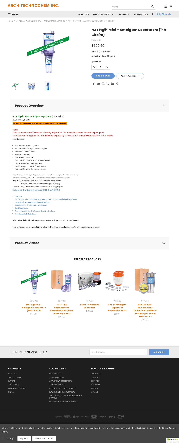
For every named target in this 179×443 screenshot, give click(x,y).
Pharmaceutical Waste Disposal (63, 402)
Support (124, 14)
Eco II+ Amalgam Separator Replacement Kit (117, 308)
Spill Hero (95, 385)
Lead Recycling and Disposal (62, 392)
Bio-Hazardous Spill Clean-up (62, 389)
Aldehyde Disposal (57, 385)
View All (94, 392)
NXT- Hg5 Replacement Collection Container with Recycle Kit (61, 309)
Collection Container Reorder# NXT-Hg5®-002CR (36, 190)
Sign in (11, 389)
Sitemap (11, 392)
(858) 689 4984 (163, 14)
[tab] (89, 106)
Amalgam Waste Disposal (60, 381)
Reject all (24, 438)
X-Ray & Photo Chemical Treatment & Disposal (65, 397)
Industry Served (103, 14)
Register (21, 389)
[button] (172, 440)
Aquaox (94, 389)
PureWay (95, 378)
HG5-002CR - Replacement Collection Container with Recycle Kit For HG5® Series (145, 311)
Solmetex (95, 381)
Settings (9, 438)
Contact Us (141, 14)
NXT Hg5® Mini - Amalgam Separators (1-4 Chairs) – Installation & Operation (46, 200)
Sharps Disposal (56, 378)
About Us (83, 14)
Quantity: (96, 61)
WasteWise (96, 374)
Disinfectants (55, 374)
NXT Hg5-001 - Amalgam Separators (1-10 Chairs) (34, 308)
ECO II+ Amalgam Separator (89, 306)
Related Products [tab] (87, 260)
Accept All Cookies (44, 438)
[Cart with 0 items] (170, 6)
